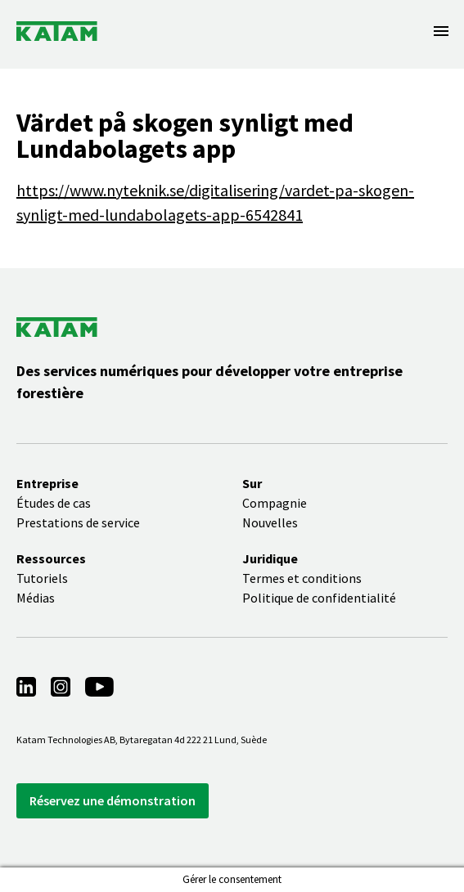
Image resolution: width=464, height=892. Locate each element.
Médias (35, 597)
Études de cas (53, 503)
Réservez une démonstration (112, 800)
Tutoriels (42, 578)
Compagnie (274, 503)
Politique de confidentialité (319, 597)
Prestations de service (78, 522)
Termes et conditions (302, 578)
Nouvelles (270, 522)
